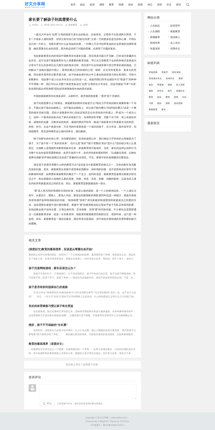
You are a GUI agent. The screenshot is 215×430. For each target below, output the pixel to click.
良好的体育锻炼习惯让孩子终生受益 (51, 306)
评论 (49, 403)
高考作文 (170, 78)
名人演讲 (180, 84)
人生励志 (155, 25)
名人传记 (175, 43)
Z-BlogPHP (103, 421)
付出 (184, 97)
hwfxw (35, 25)
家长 (163, 109)
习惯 (151, 103)
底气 (170, 91)
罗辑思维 (153, 72)
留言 (178, 4)
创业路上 (175, 37)
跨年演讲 (176, 72)
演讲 (159, 4)
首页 (73, 4)
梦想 (180, 78)
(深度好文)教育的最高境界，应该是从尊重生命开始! (61, 249)
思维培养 (155, 43)
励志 (82, 4)
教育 (111, 4)
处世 (92, 4)
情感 (121, 4)
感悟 (101, 4)
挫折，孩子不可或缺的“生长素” (48, 324)
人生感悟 (155, 31)
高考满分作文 (155, 78)
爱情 (167, 97)
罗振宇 (164, 72)
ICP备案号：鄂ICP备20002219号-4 (107, 425)
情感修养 (155, 37)
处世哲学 (175, 25)
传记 (149, 4)
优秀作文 (175, 48)
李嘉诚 (160, 84)
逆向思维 (178, 103)
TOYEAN (124, 421)
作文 (169, 4)
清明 (167, 103)
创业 (130, 4)
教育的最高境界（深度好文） (47, 343)
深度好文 (180, 91)
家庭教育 (73, 25)
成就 (170, 84)
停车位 (160, 91)
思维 (140, 4)
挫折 (159, 103)
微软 (151, 91)
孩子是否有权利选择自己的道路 (48, 287)
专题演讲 (155, 48)
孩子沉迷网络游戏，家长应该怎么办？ (52, 268)
